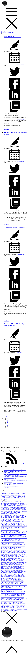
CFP (25, 516)
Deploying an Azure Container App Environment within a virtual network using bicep (15, 474)
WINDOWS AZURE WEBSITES (9, 597)
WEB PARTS (9, 589)
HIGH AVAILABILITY (14, 540)
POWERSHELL (7, 496)
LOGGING (22, 546)
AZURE (14, 496)
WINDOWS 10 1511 (14, 591)
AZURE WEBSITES (15, 509)
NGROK (3, 555)
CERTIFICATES (19, 516)
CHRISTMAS (11, 518)
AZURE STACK (5, 509)
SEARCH (17, 566)
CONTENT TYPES (6, 526)
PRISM (12, 560)
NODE (8, 555)
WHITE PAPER (12, 590)
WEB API (10, 587)
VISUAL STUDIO (18, 585)
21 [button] (7, 422)
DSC (2, 534)
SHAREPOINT (5, 495)
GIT (14, 538)
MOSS (10, 552)
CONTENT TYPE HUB (18, 524)
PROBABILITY (18, 560)
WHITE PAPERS (21, 590)
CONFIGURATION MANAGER (9, 523)
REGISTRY (4, 562)
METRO (12, 550)
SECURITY (23, 566)
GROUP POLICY (10, 539)
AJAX (5, 505)
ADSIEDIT (20, 504)
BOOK (10, 513)
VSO (25, 585)
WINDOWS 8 (15, 593)
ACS (24, 497)
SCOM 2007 (14, 564)
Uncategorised (20, 64)
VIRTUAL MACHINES (7, 585)
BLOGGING (4, 513)
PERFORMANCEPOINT (7, 558)
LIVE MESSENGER (13, 546)
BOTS (14, 515)
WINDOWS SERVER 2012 (12, 605)
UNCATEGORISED (7, 493)
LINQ (25, 544)
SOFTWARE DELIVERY (7, 570)
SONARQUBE (18, 570)
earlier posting (20, 119)
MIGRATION (4, 552)
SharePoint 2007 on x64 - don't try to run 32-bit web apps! (15, 324)
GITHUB (4, 499)
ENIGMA (17, 534)
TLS (17, 579)
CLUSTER (16, 519)
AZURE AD (4, 508)
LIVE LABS (4, 546)
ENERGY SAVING (9, 534)
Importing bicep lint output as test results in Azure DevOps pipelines (14, 484)
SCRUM (20, 564)
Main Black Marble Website (7, 32)
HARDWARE (4, 540)
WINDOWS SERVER (12, 599)
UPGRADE (16, 582)
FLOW (16, 536)
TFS (14, 578)
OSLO (14, 556)
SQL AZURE (14, 571)
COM (13, 522)
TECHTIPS (4, 578)
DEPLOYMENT (7, 497)
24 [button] (7, 426)
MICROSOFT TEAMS (19, 551)
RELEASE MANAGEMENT (14, 562)
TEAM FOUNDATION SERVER (16, 575)
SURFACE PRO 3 (13, 573)
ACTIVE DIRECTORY (7, 504)
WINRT (6, 609)
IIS (12, 543)
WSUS (7, 610)
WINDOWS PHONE (15, 598)
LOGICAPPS (12, 547)
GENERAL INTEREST (7, 538)
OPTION (9, 556)
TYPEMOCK (9, 581)
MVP (14, 552)
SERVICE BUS (19, 567)
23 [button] (7, 425)
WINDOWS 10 (5, 591)
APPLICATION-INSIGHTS (8, 507)
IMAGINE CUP (18, 543)
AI (2, 505)
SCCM (9, 564)
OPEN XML (18, 555)
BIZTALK (13, 511)
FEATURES (4, 536)
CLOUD (17, 518)
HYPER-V (14, 542)
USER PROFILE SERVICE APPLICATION (12, 583)
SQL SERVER (22, 571)
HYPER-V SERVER (6, 543)
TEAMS (3, 577)
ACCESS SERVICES (14, 503)
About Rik (6, 479)
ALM (8, 505)
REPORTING (14, 563)
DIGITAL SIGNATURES (7, 532)
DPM (23, 532)
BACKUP (23, 509)
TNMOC (3, 581)
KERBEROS (19, 544)
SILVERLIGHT (20, 568)
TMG (20, 579)
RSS (13, 463)
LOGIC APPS (4, 547)
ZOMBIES (15, 610)
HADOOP (18, 539)
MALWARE (19, 547)
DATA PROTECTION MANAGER (14, 527)
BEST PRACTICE (5, 511)
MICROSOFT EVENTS (7, 551)
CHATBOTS (4, 518)
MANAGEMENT (5, 550)
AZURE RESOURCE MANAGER (16, 508)
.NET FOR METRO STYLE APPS (9, 501)
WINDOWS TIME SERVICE (8, 607)
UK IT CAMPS (19, 581)
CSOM (3, 527)
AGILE (25, 504)
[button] (7, 418)
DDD (8, 528)
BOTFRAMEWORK (6, 515)
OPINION (4, 556)
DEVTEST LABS (22, 531)
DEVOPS (14, 531)
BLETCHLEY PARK (15, 512)
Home (2, 29)
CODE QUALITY (12, 520)
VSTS (23, 493)
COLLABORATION (6, 522)
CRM (25, 526)
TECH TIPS (17, 493)
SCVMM (3, 566)
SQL (20, 497)
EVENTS (15, 497)
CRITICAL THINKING (17, 526)
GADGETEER (22, 536)
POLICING (9, 559)
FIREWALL (10, 536)
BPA (17, 515)
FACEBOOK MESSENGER (15, 535)
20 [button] (7, 421)
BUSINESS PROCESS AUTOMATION (12, 516)
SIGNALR (13, 568)
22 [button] (7, 423)
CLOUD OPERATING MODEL (12, 518)
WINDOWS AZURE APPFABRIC (14, 595)
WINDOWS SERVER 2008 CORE (9, 602)
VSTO (3, 586)
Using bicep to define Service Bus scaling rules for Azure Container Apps (15, 477)
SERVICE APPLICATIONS (8, 567)
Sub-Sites (3, 31)
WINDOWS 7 (8, 593)
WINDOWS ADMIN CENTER (11, 594)
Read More (6, 129)
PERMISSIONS (18, 558)
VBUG (21, 583)
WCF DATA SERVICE (15, 586)
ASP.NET (17, 507)
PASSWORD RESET (21, 556)
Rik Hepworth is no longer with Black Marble (15, 470)
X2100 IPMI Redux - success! (12, 37)
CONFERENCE (19, 522)
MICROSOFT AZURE (21, 550)
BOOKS (14, 513)
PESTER (3, 559)
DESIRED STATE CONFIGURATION (10, 530)
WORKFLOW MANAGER (16, 609)
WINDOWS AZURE (16, 495)
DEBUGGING (14, 528)
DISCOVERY (18, 532)
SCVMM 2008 (10, 566)
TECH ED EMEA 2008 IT (12, 577)
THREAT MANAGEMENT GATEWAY (10, 579)
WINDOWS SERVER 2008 (16, 601)
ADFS (15, 504)
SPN (5, 571)
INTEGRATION (11, 544)
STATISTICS (4, 573)
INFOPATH (4, 544)
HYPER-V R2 (20, 542)
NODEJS (12, 555)
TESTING (10, 578)
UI (14, 581)
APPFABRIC (19, 505)
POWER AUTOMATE (18, 559)
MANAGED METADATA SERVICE (10, 548)
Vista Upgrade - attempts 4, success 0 (15, 227)
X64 (10, 610)
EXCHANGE (4, 535)
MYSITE (18, 552)
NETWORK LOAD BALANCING (16, 554)
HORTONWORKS (6, 542)
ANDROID (13, 505)
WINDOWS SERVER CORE (17, 606)
